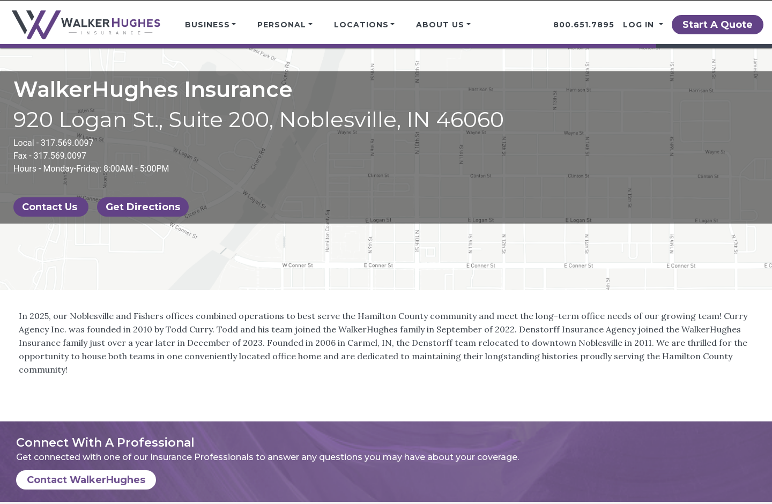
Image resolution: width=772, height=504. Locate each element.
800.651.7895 (583, 24)
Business (207, 24)
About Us (440, 24)
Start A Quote (717, 25)
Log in (640, 24)
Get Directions (143, 207)
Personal (281, 24)
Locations (361, 24)
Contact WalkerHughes (86, 480)
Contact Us (51, 207)
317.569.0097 (67, 143)
